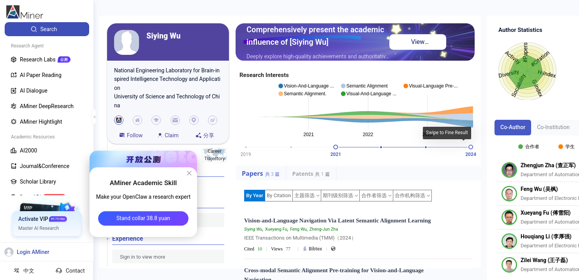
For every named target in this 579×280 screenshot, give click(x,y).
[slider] (335, 147)
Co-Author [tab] (512, 127)
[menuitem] (47, 29)
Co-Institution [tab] (553, 127)
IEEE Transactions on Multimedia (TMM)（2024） (300, 238)
